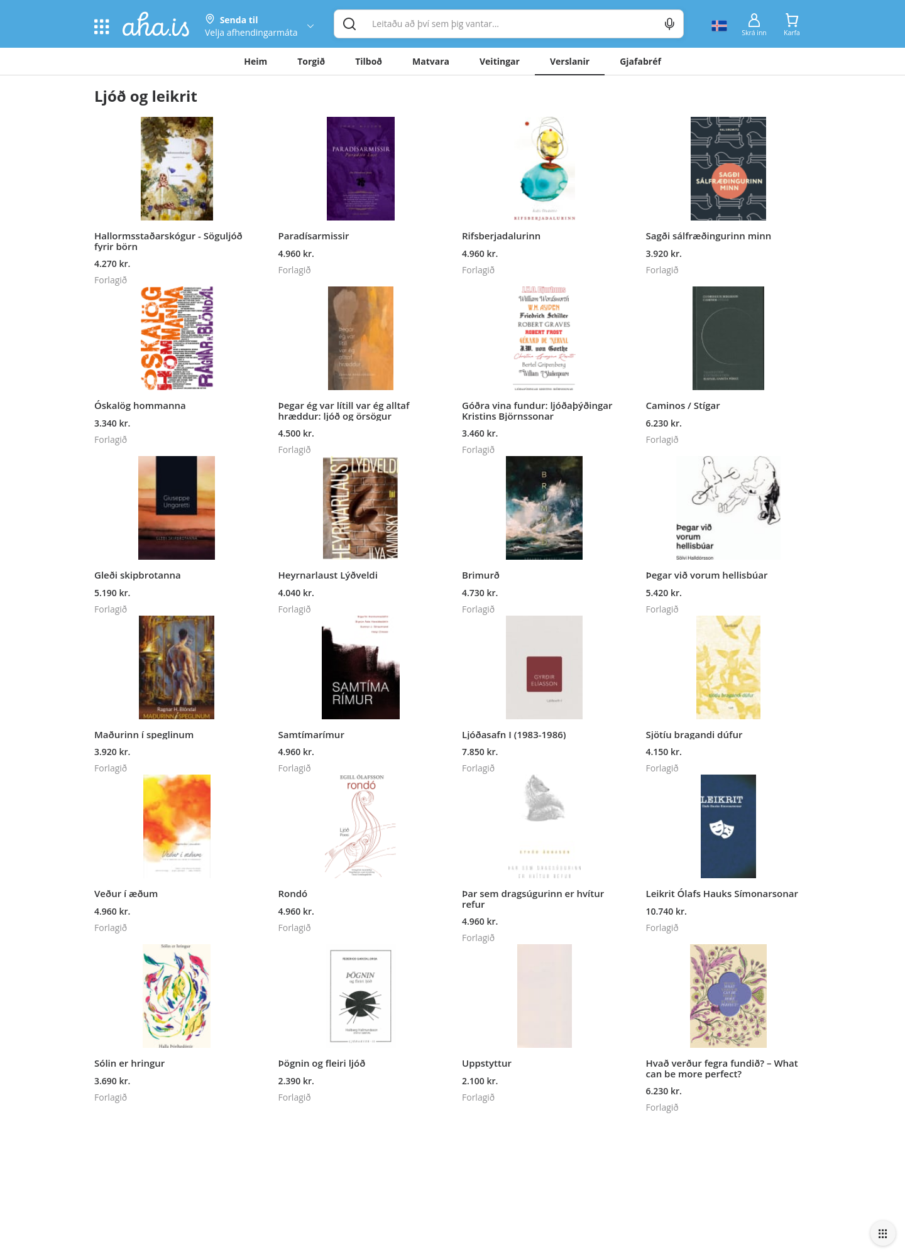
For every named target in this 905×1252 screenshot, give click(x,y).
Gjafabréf (640, 61)
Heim (255, 61)
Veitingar (500, 61)
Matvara (430, 61)
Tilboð (368, 61)
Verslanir (570, 61)
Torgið (311, 61)
